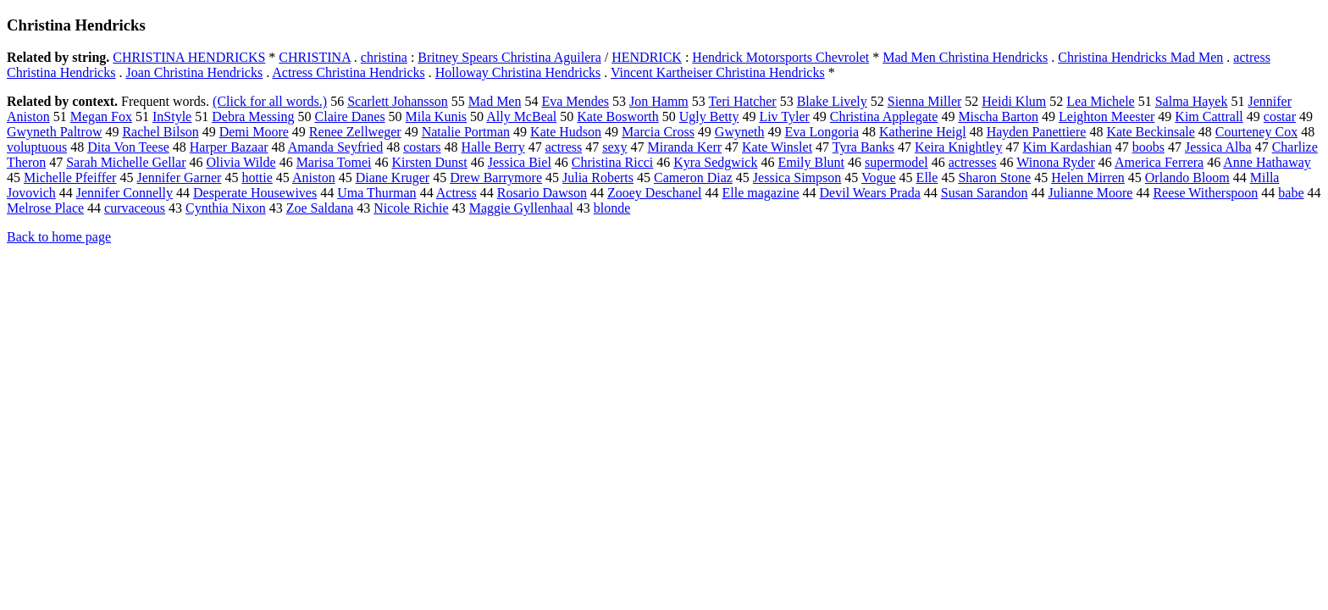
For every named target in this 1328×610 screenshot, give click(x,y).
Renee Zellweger (355, 132)
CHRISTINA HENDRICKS (189, 57)
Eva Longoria (822, 132)
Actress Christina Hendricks (348, 72)
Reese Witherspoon (1205, 193)
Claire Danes (350, 116)
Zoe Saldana (320, 208)
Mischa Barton (998, 116)
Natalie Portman (466, 132)
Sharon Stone (994, 177)
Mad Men (495, 101)
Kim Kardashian (1066, 147)
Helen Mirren (1088, 177)
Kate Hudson (565, 132)
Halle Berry (493, 147)
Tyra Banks (863, 147)
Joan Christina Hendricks (194, 72)
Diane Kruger (393, 177)
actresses (973, 162)
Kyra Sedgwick (715, 162)
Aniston (313, 177)
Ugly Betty (709, 116)
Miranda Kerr (685, 147)
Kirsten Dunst (429, 162)
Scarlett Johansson (397, 101)
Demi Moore (254, 132)
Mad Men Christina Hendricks (965, 57)
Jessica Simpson (797, 177)
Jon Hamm (659, 101)
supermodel (896, 162)
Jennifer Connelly (124, 193)
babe (1290, 193)
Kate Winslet (777, 147)
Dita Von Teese (128, 147)
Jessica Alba (1218, 147)
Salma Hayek (1191, 101)
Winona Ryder (1055, 162)
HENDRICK (646, 57)
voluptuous (37, 147)
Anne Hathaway (1267, 162)
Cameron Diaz (693, 177)
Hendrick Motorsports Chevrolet (780, 57)
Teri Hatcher (743, 101)
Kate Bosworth (617, 116)
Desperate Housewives (255, 193)
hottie (256, 177)
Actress (456, 193)
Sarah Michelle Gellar (125, 162)
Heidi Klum (1014, 101)
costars (421, 147)
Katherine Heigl (922, 132)
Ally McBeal (521, 116)
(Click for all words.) (270, 101)
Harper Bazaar (229, 147)
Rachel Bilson (160, 132)
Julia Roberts (598, 177)
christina (384, 57)
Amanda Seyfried (335, 147)
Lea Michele (1100, 101)
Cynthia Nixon (225, 208)
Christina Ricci (612, 162)
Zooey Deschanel (654, 193)
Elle (927, 177)
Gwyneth (740, 132)
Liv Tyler (784, 116)
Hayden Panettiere (1037, 132)
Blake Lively (832, 101)
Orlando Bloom (1187, 177)
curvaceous (134, 208)
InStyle (171, 116)
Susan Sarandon (984, 193)
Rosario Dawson (542, 193)
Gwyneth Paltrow (54, 132)
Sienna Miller (925, 101)
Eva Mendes (575, 101)
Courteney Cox (1256, 132)
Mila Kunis (436, 116)
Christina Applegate (884, 116)
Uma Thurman (376, 193)
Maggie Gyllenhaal (521, 208)
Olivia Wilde (240, 162)
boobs (1148, 147)
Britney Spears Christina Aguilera (509, 57)
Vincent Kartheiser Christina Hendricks (718, 72)
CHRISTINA (314, 57)
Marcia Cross (658, 132)
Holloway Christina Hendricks (518, 72)
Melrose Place (45, 208)
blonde (612, 208)
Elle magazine (760, 193)
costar (1280, 116)
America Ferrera (1159, 162)
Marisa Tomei (334, 162)
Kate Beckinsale (1150, 132)
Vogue (878, 177)
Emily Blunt (810, 162)
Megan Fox (101, 116)
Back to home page (59, 237)
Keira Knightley (959, 147)
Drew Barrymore (496, 177)
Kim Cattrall (1208, 116)
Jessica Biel (519, 162)
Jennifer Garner (178, 177)
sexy (614, 147)
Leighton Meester (1106, 116)
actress (564, 147)
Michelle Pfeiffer (70, 177)
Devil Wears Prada (870, 193)
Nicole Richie (411, 208)
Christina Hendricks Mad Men (1140, 57)
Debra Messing (253, 116)
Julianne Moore (1090, 193)
